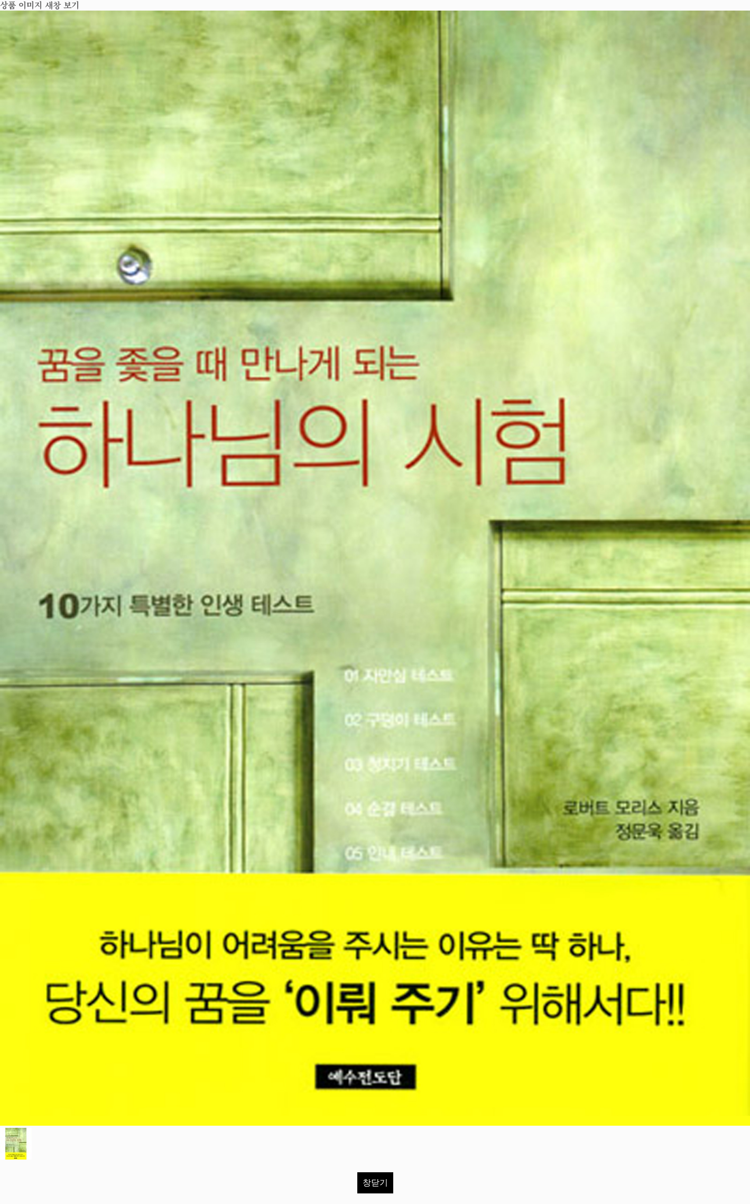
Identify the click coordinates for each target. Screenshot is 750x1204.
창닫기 (375, 1182)
